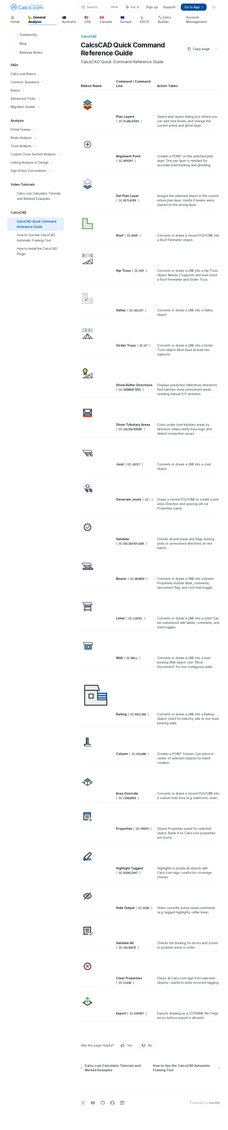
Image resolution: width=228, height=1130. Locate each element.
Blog (18, 43)
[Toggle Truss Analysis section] (35, 146)
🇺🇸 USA (89, 20)
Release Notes (27, 52)
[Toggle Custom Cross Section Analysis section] (35, 154)
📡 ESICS (146, 20)
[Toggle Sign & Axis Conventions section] (35, 171)
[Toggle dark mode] (213, 7)
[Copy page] (198, 49)
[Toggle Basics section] (35, 90)
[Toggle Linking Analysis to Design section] (35, 162)
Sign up (152, 7)
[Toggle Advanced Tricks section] (35, 99)
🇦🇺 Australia (70, 20)
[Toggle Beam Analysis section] (35, 138)
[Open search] (99, 7)
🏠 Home (17, 20)
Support (169, 7)
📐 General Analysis (42, 20)
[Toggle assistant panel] (132, 7)
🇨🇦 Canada (107, 20)
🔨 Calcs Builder (169, 20)
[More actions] (216, 49)
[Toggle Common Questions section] (35, 82)
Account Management (201, 20)
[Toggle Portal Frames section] (35, 130)
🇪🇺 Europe (127, 20)
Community (24, 34)
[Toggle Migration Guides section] (35, 107)
